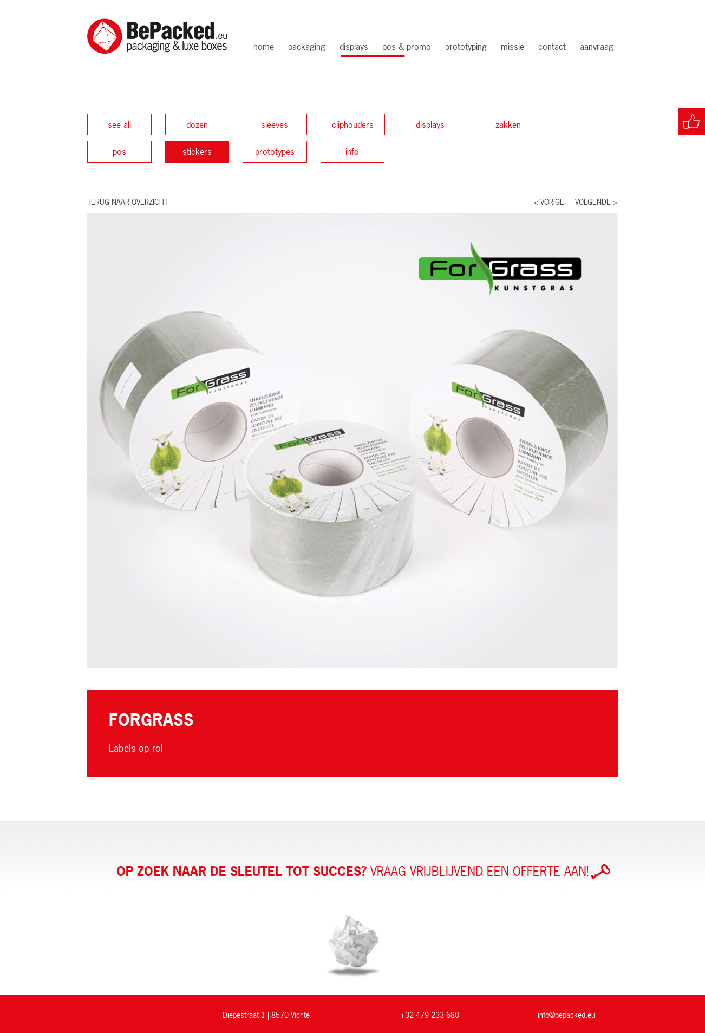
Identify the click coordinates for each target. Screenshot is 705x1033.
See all (119, 125)
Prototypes (275, 152)
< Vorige (548, 202)
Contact (552, 47)
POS (119, 152)
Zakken (508, 125)
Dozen (197, 125)
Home (263, 47)
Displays (354, 47)
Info (352, 152)
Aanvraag (596, 47)
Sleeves (274, 125)
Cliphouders (353, 125)
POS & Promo (406, 47)
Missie (512, 47)
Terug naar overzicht (127, 202)
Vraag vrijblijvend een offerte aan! (363, 871)
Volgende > (596, 202)
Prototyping (466, 47)
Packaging (306, 47)
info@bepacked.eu (566, 1015)
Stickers (197, 152)
